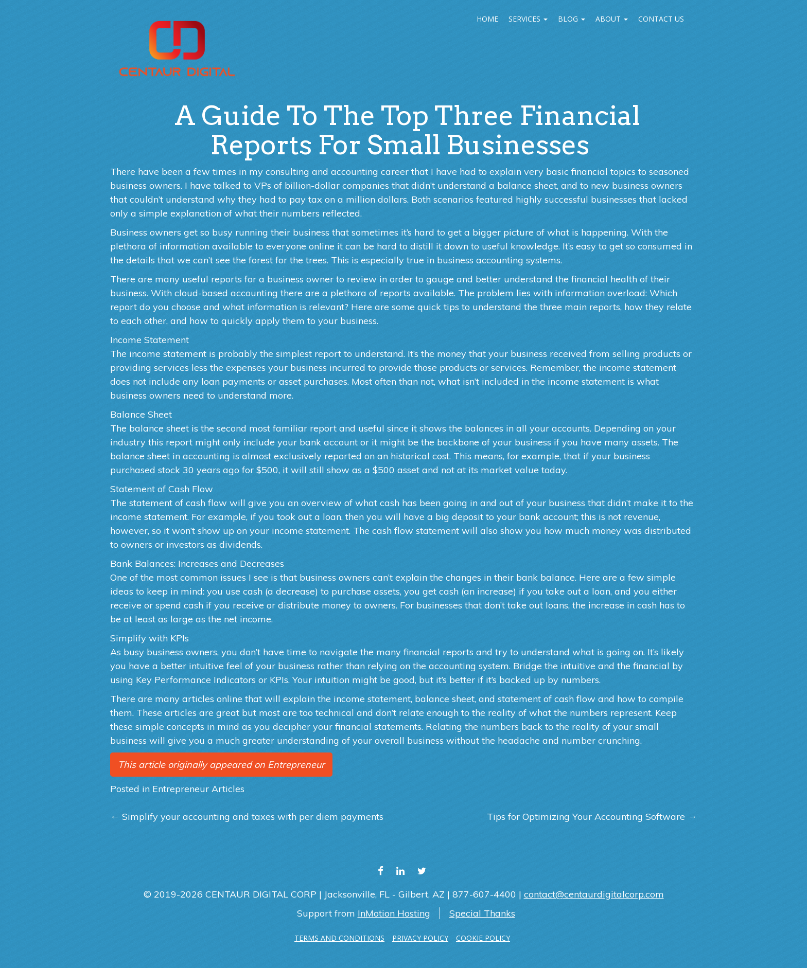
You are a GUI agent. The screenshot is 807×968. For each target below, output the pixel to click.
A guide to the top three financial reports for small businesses (407, 130)
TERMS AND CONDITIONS (339, 938)
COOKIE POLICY (483, 938)
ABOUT (611, 19)
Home (487, 19)
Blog (571, 19)
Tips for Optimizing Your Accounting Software (592, 816)
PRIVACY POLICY (420, 938)
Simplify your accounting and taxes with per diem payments (246, 816)
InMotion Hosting (394, 913)
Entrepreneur (296, 764)
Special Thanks (482, 913)
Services (528, 19)
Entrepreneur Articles (198, 789)
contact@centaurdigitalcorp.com (594, 894)
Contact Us (661, 19)
